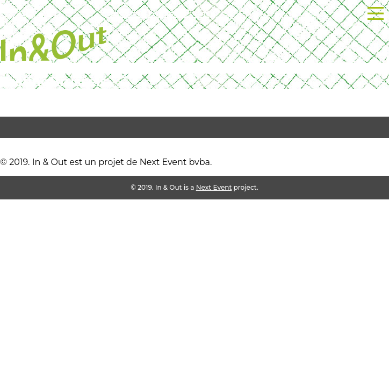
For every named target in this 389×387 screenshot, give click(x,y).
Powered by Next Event (158, 14)
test (8, 143)
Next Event (214, 187)
